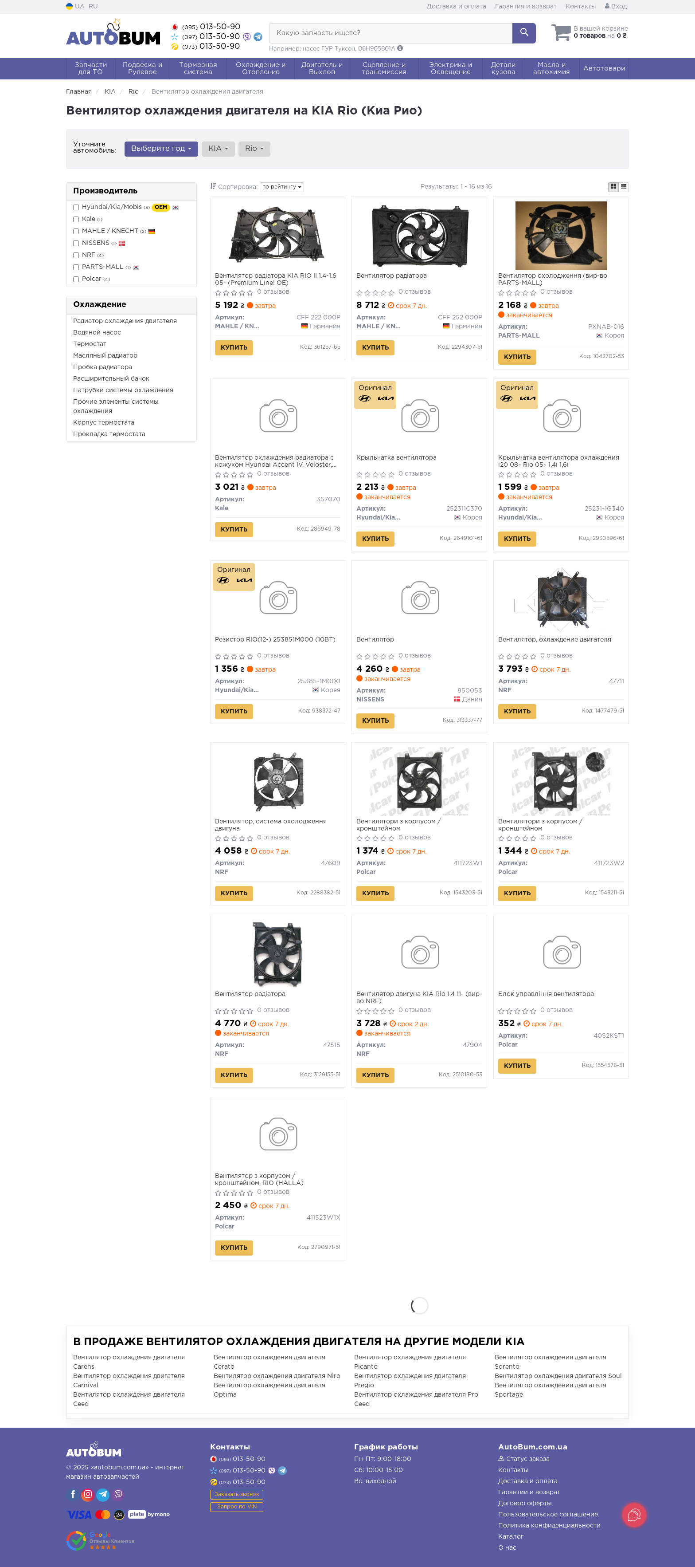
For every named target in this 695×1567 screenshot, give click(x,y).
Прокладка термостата (109, 434)
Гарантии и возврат (529, 1492)
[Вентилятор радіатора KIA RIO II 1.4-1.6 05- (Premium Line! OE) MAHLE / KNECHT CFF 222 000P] (277, 235)
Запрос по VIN (237, 1506)
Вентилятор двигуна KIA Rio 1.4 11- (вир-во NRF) (419, 998)
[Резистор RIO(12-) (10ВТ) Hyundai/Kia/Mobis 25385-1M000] (277, 599)
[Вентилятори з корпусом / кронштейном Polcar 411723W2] (561, 781)
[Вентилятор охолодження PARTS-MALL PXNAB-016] (561, 235)
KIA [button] (218, 149)
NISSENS (99, 243)
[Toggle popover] (634, 1515)
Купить (234, 347)
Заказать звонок (237, 1494)
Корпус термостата (103, 422)
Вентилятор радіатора (391, 276)
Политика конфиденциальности (549, 1525)
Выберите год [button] (161, 149)
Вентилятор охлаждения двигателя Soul (558, 1376)
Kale (87, 219)
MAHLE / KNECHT (114, 231)
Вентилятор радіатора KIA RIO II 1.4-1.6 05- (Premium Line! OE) (275, 279)
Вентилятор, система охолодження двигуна (271, 825)
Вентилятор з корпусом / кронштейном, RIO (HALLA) (259, 1179)
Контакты (581, 6)
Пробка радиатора (102, 367)
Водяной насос (97, 332)
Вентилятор (375, 639)
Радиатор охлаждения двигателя (125, 321)
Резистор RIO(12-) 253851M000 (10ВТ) (275, 639)
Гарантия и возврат (526, 6)
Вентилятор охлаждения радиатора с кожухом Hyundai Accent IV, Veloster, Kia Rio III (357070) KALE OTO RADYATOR (274, 461)
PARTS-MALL (106, 267)
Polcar (91, 279)
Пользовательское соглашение (548, 1514)
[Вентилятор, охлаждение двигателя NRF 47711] (561, 599)
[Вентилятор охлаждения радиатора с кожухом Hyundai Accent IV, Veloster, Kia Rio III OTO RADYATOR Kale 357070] (277, 417)
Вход (616, 6)
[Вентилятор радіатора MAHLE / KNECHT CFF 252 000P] (419, 235)
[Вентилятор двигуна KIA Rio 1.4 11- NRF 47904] (419, 954)
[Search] (524, 33)
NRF (88, 255)
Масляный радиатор (105, 355)
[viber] (72, 1495)
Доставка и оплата (456, 6)
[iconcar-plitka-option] (613, 187)
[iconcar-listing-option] (623, 187)
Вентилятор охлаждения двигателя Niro (277, 1376)
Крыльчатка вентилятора (396, 458)
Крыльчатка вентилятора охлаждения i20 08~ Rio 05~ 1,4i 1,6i (558, 461)
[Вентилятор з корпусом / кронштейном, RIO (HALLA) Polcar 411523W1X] (277, 1135)
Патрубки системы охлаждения (123, 390)
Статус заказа (524, 1459)
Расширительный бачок (111, 379)
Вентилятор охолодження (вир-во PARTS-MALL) (552, 279)
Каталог (510, 1536)
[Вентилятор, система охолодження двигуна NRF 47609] (277, 781)
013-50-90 (206, 27)
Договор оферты (525, 1503)
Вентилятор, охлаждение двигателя (554, 639)
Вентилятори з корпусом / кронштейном (398, 825)
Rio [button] (254, 149)
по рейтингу (281, 187)
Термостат (89, 344)
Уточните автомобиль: (94, 148)
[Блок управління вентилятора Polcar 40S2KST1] (561, 954)
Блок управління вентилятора (546, 994)
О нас (507, 1548)
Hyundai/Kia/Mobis (126, 208)
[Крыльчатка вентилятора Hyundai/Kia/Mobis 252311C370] (419, 417)
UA (75, 6)
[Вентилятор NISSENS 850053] (419, 599)
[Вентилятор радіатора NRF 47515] (278, 954)
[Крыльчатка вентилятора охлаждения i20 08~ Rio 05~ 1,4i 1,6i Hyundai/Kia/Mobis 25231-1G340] (561, 417)
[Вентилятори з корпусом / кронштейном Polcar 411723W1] (420, 781)
